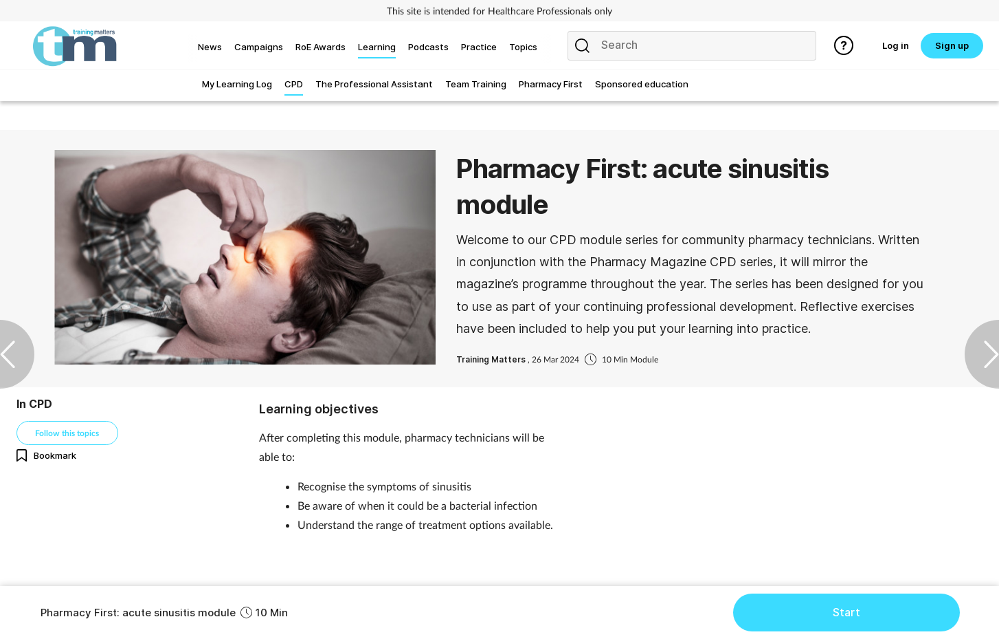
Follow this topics (67, 433)
